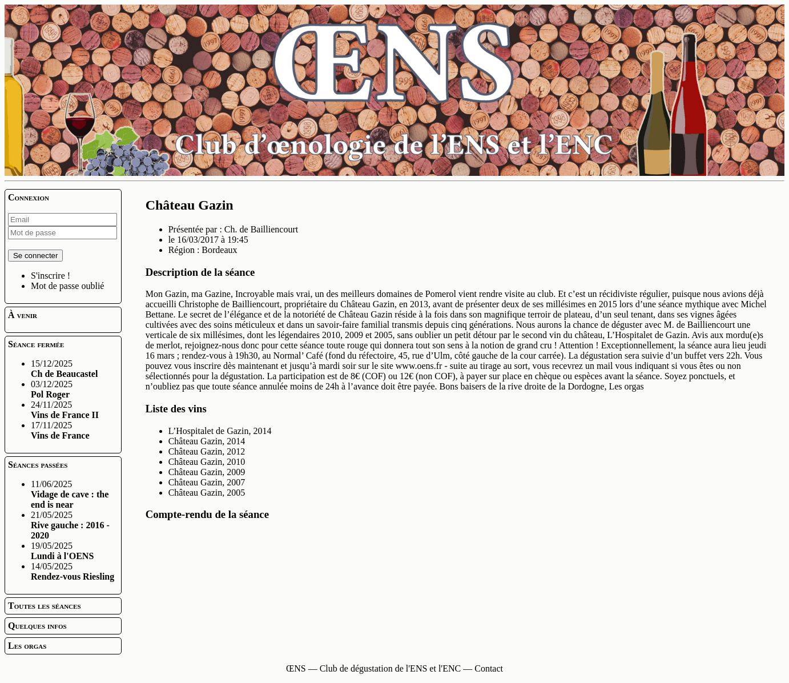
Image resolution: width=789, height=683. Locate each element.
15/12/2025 (64, 369)
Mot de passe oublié (67, 286)
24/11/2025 (65, 410)
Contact (488, 668)
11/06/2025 (69, 494)
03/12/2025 (52, 389)
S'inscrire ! (50, 275)
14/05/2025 (72, 571)
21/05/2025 (70, 525)
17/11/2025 (60, 430)
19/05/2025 (62, 551)
